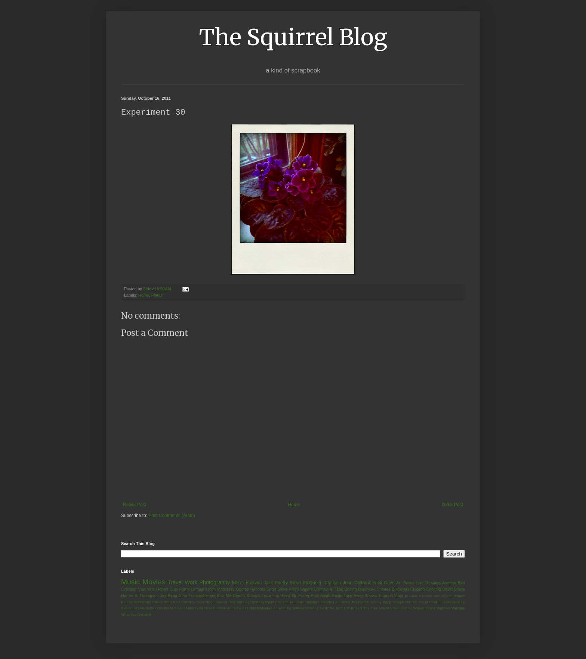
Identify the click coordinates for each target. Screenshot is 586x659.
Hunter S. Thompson (140, 596)
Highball (311, 602)
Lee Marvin (147, 608)
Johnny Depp (380, 602)
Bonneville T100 (328, 589)
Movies (153, 582)
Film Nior (297, 602)
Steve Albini (288, 589)
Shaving (311, 608)
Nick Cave (383, 583)
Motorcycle (194, 608)
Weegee (458, 608)
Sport (271, 589)
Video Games (401, 608)
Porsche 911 (238, 608)
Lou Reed (281, 596)
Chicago (417, 589)
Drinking (256, 602)
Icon (212, 589)
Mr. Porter (300, 596)
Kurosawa (452, 602)
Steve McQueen (306, 583)
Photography (214, 583)
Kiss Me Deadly (231, 596)
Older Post (452, 505)
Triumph (385, 596)
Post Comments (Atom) (171, 516)
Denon (222, 602)
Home (143, 295)
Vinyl (398, 596)
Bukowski (366, 589)
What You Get (132, 615)
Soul (323, 608)
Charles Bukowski (392, 589)
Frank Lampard (193, 589)
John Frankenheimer (197, 596)
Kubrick (253, 596)
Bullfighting (142, 602)
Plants (157, 295)
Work (191, 583)
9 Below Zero (430, 596)
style (148, 615)
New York (146, 589)
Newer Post (134, 505)
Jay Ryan (168, 596)
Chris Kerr (172, 602)
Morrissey (226, 589)
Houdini (326, 602)
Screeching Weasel (288, 608)
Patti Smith (320, 596)
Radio (337, 596)
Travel (175, 583)
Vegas (384, 608)
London (163, 608)
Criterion (128, 589)
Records (257, 589)
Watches (443, 608)
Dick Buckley (238, 602)
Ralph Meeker (261, 608)
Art (398, 583)
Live (420, 583)
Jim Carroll (360, 602)
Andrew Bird (453, 583)
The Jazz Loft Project (345, 608)
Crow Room (205, 602)
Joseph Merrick (404, 602)
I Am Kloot (341, 602)
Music (130, 582)
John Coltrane (357, 583)
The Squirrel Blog (293, 37)
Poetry (281, 583)
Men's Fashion (247, 583)
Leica (266, 596)
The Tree (370, 608)
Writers (306, 589)
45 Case (410, 596)
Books (408, 583)
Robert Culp (167, 589)
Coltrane (188, 602)
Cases (157, 602)
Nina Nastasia (215, 608)
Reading (432, 583)
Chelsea (332, 583)
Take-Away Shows (360, 596)
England (281, 602)
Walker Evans (424, 608)
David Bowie (453, 589)
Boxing (351, 589)
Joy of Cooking (430, 602)
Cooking (433, 589)
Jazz (268, 583)
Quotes (242, 589)
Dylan (269, 602)
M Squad (177, 608)
